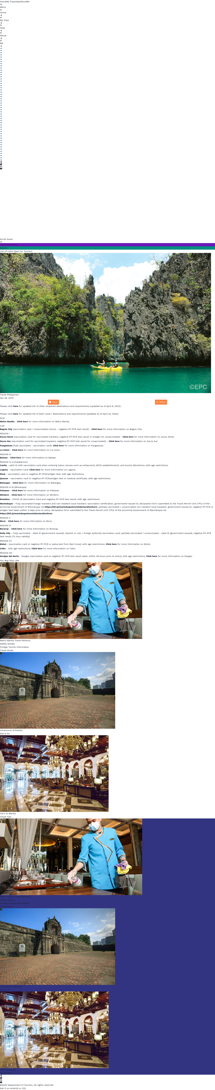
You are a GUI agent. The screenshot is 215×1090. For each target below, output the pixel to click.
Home (3, 1)
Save (53, 402)
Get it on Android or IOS (13, 1088)
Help (17, 1)
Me (27, 1)
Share (161, 402)
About (23, 1)
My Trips (10, 1)
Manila (3, 248)
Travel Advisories (9, 244)
